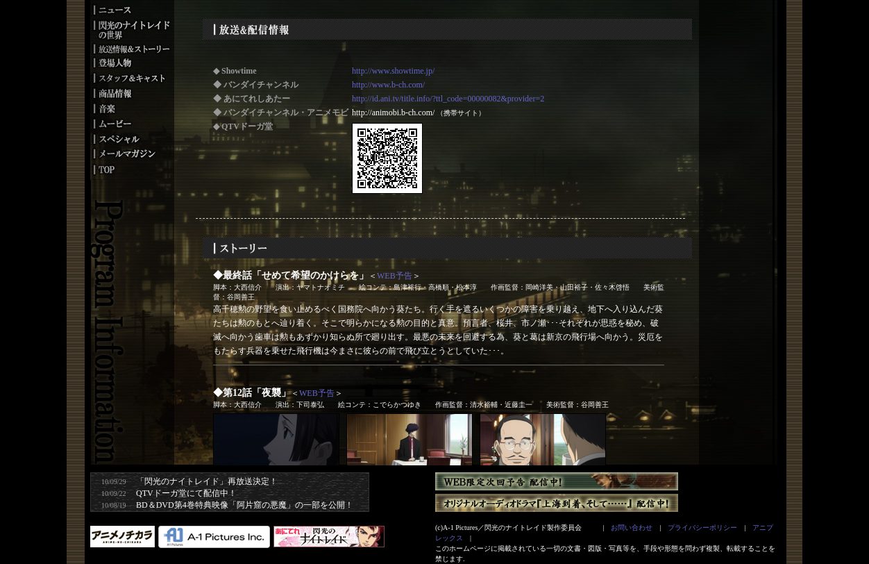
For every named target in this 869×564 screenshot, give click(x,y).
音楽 (132, 109)
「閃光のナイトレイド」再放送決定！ (207, 481)
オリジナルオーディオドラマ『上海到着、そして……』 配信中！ (556, 503)
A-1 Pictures (214, 537)
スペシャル (132, 139)
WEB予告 (394, 276)
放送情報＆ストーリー (132, 48)
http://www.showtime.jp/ (393, 71)
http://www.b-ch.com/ (388, 85)
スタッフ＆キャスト (132, 77)
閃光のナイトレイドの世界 (132, 28)
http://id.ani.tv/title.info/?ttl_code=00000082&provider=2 (448, 98)
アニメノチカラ (122, 537)
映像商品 (132, 93)
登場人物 (132, 62)
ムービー (132, 124)
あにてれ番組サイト (329, 537)
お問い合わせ (631, 527)
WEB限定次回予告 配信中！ (556, 481)
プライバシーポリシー (702, 527)
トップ (132, 171)
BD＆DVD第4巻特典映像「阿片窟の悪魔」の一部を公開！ (244, 505)
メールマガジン (132, 155)
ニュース (132, 8)
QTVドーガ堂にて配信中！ (186, 493)
